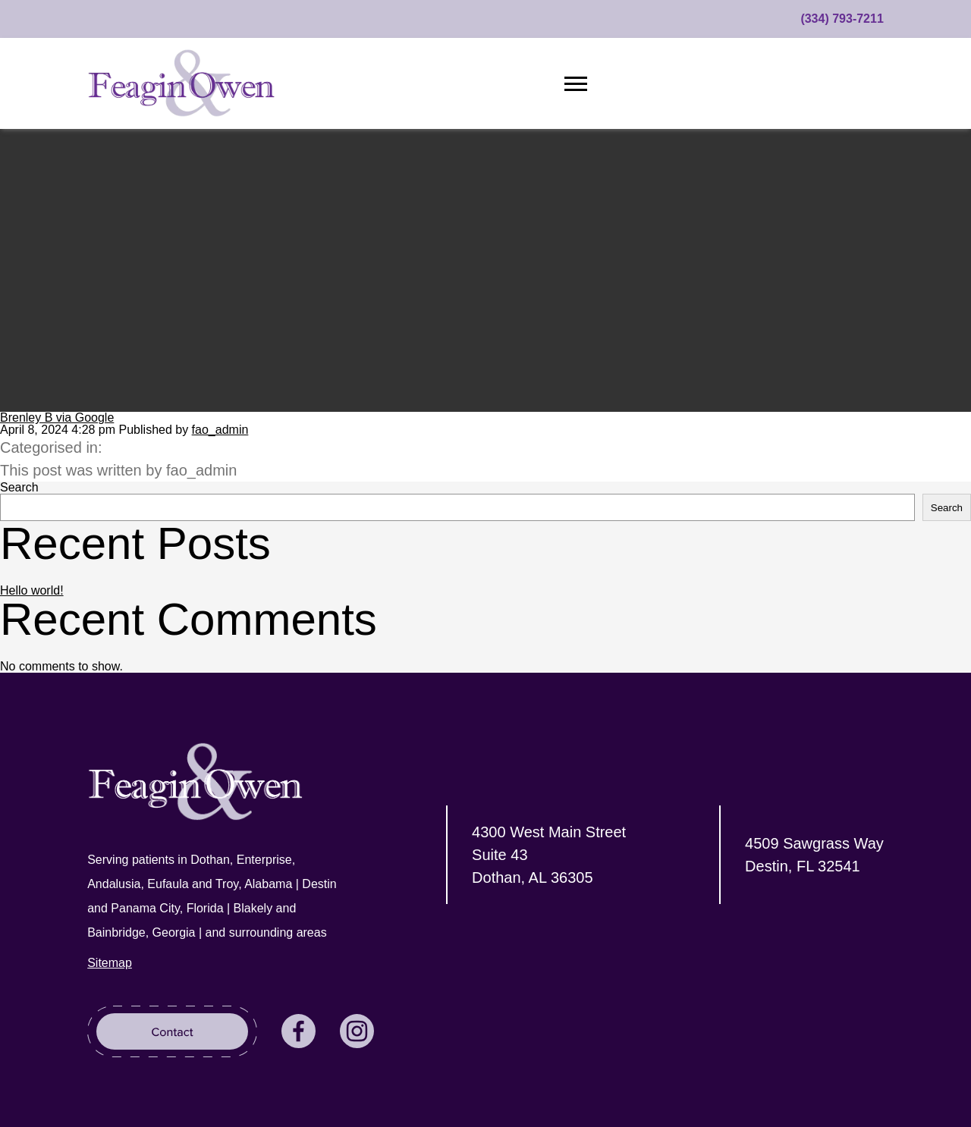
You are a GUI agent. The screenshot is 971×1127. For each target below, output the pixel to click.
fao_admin (220, 429)
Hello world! (32, 590)
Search (19, 487)
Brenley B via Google (57, 417)
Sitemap (109, 962)
